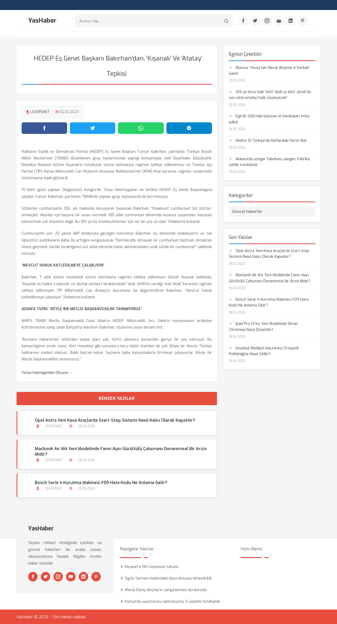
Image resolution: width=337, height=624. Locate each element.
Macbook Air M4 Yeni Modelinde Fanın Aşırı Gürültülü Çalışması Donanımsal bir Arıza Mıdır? (120, 450)
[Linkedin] (290, 21)
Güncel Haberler (247, 211)
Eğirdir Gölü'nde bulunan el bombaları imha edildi (269, 118)
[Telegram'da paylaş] (189, 127)
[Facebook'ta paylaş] (44, 127)
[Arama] (226, 21)
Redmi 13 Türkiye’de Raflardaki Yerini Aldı (267, 140)
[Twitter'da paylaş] (92, 127)
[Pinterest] (302, 21)
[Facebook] (243, 21)
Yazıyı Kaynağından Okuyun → (47, 372)
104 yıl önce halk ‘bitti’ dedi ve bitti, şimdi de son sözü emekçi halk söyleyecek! (270, 94)
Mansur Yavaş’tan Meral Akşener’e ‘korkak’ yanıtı (269, 70)
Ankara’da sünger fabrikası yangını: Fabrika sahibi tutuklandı (269, 161)
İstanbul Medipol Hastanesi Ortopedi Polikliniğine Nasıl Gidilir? (264, 350)
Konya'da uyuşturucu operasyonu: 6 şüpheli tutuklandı (172, 601)
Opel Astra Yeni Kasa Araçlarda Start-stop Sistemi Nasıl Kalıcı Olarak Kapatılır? (114, 419)
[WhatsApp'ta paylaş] (140, 127)
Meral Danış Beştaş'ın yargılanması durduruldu (166, 589)
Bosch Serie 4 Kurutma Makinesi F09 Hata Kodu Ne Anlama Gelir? (100, 482)
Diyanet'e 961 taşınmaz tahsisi (151, 566)
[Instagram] (267, 21)
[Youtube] (279, 21)
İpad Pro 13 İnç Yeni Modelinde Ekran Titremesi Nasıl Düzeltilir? (263, 326)
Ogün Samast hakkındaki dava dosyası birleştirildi (168, 578)
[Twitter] (255, 21)
